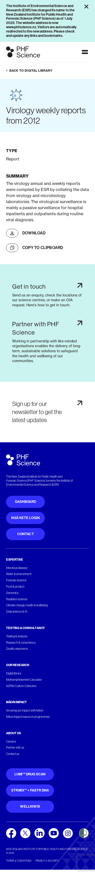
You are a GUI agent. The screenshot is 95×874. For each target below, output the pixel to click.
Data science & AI (16, 611)
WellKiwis (30, 806)
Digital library (14, 673)
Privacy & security (47, 860)
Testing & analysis (16, 636)
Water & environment (18, 574)
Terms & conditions (18, 860)
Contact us (12, 754)
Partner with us (15, 747)
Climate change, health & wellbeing (27, 605)
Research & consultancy (21, 642)
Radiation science (17, 599)
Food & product (15, 586)
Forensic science (16, 580)
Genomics (12, 593)
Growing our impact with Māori (24, 710)
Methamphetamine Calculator (24, 679)
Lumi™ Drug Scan (30, 774)
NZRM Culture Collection (21, 686)
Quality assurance (17, 648)
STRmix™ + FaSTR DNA (30, 790)
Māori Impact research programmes (27, 717)
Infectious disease (16, 568)
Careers (11, 741)
